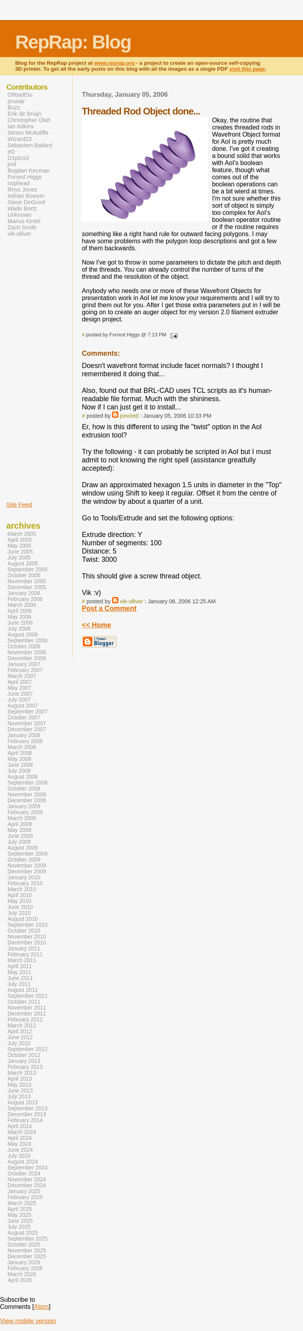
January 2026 (23, 1262)
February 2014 (25, 1120)
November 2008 (26, 795)
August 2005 (22, 564)
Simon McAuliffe (28, 133)
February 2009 (25, 812)
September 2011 (27, 996)
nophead (18, 183)
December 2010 (26, 943)
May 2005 (19, 546)
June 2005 (20, 552)
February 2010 (25, 883)
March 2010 (21, 889)
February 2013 (25, 1067)
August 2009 (22, 848)
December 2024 (26, 1185)
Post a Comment (109, 608)
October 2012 (23, 1055)
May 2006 (19, 617)
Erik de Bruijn (24, 114)
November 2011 (26, 1008)
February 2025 (25, 1197)
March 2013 (21, 1073)
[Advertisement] (30, 368)
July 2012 (19, 1043)
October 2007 (23, 718)
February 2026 (25, 1268)
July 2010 (19, 913)
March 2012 (21, 1026)
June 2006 (20, 623)
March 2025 (21, 1203)
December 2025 (26, 1257)
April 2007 (19, 682)
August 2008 (22, 777)
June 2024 (20, 1150)
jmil (11, 164)
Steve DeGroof (26, 202)
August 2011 (22, 990)
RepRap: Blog (73, 42)
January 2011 (23, 949)
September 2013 (27, 1108)
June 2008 (20, 765)
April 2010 (19, 895)
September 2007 (27, 712)
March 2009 (21, 818)
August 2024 (22, 1162)
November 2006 (26, 652)
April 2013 (19, 1079)
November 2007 (26, 724)
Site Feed (19, 504)
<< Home (96, 625)
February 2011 (25, 954)
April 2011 (19, 966)
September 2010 (27, 925)
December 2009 (26, 872)
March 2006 (21, 605)
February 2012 (25, 1020)
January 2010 (23, 877)
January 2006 (23, 593)
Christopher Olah (28, 120)
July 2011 (19, 984)
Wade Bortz (22, 208)
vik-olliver (131, 601)
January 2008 (23, 735)
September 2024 (27, 1168)
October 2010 (23, 931)
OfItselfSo (19, 95)
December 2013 (26, 1114)
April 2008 (19, 753)
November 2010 (26, 937)
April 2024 (19, 1138)
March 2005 (21, 534)
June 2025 (20, 1221)
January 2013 (23, 1061)
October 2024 (23, 1174)
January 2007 (23, 664)
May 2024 (19, 1144)
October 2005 (23, 575)
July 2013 (19, 1097)
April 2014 (19, 1126)
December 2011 (26, 1014)
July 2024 (19, 1156)
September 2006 (27, 641)
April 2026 (19, 1280)
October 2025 (23, 1245)
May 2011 (19, 972)
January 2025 (23, 1191)
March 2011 (21, 960)
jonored (129, 416)
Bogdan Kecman (28, 170)
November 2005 (26, 581)
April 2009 (19, 824)
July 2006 (19, 629)
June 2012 (20, 1037)
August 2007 (22, 706)
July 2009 (19, 842)
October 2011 (23, 1002)
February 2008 (25, 741)
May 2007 (19, 688)
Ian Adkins (20, 126)
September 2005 (27, 570)
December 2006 (26, 658)
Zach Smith (21, 227)
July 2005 (19, 558)
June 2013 (20, 1091)
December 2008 (26, 800)
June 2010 (20, 907)
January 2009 (23, 806)
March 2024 (21, 1132)
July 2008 (19, 771)
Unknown (19, 215)
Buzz (13, 107)
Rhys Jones (22, 189)
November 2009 (26, 866)
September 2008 (27, 783)
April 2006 (19, 611)
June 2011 (20, 978)
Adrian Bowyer (26, 196)
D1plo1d (18, 158)
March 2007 (21, 676)
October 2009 (23, 860)
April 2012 (19, 1031)
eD (11, 151)
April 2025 (19, 1209)
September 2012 (27, 1049)
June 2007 (20, 694)
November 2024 (26, 1180)
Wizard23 (19, 139)
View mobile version (28, 1321)
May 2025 (19, 1215)
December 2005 (26, 587)
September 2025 (27, 1239)
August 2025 (22, 1233)
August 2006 (22, 635)
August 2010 (22, 919)
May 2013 (19, 1085)
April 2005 (19, 540)
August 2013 (22, 1103)
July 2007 (19, 700)
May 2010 (19, 901)
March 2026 (21, 1274)
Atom (41, 1306)
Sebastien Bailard (29, 145)
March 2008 (21, 747)
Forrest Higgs (24, 177)
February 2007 (25, 670)
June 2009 (20, 836)
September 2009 (27, 854)
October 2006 (23, 647)
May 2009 (19, 830)
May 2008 (19, 759)
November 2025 (26, 1251)
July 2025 (19, 1227)
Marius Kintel (23, 221)
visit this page (247, 69)
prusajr (16, 101)
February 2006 (25, 599)
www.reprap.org (114, 63)
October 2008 (23, 789)
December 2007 (26, 729)
